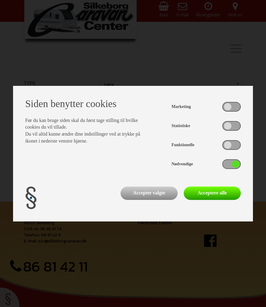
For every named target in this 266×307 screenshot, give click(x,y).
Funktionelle (183, 145)
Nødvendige (182, 164)
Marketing (181, 106)
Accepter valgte (149, 192)
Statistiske (181, 125)
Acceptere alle (212, 192)
